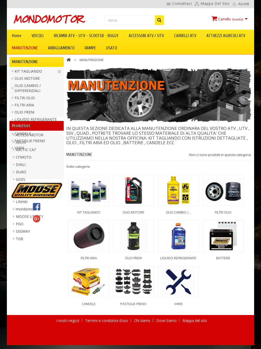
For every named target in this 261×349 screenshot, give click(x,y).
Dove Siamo (167, 341)
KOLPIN (22, 236)
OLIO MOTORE (27, 79)
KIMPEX (22, 229)
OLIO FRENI (24, 113)
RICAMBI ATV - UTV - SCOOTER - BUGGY (86, 35)
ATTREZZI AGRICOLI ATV (225, 35)
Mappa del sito (215, 3)
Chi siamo (142, 341)
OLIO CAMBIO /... (178, 212)
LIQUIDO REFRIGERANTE (36, 120)
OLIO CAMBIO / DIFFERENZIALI (28, 90)
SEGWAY (23, 274)
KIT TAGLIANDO (28, 72)
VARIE (19, 149)
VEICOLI (38, 35)
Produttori (21, 166)
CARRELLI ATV (185, 35)
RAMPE (90, 48)
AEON (21, 185)
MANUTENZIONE (25, 48)
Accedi (243, 3)
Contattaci (182, 3)
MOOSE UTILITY (29, 259)
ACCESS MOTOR (29, 177)
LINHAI (22, 244)
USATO (111, 48)
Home (16, 35)
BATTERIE (23, 128)
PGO (19, 266)
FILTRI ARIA (24, 106)
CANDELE (23, 135)
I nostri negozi (68, 341)
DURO (21, 214)
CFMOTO (23, 199)
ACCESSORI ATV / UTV (146, 35)
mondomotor (27, 251)
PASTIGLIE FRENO (30, 142)
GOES (20, 222)
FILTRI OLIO (25, 99)
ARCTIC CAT (26, 192)
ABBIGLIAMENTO (61, 48)
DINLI (20, 207)
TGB (19, 281)
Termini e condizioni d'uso (107, 341)
